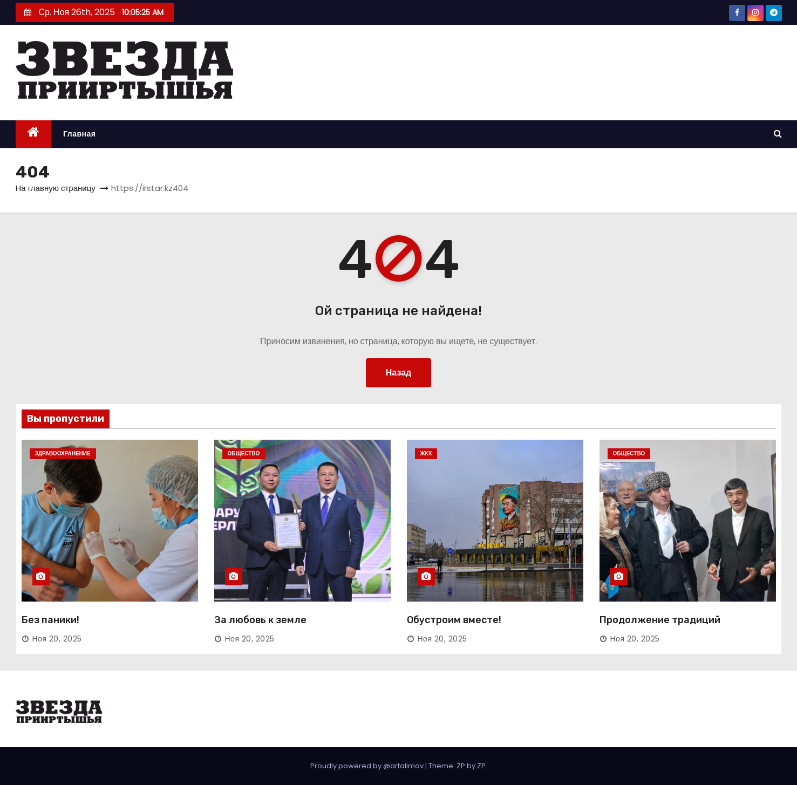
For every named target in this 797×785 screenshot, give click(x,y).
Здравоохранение (63, 453)
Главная (79, 133)
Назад (398, 372)
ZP (481, 766)
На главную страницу (56, 188)
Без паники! (50, 620)
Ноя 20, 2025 (57, 638)
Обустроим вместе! (454, 620)
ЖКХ (426, 453)
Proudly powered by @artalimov (367, 766)
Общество (244, 453)
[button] (778, 133)
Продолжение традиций (660, 620)
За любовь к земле (260, 620)
